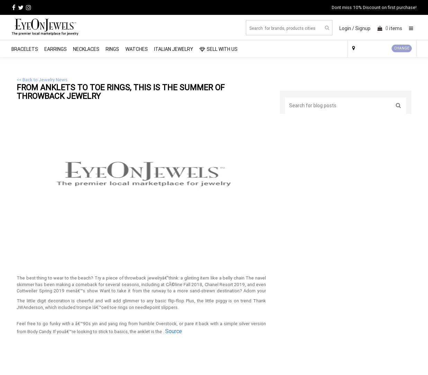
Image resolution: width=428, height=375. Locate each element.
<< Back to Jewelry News (42, 80)
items (389, 28)
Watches (136, 49)
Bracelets (24, 49)
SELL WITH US (218, 49)
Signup (363, 28)
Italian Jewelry (173, 49)
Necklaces (86, 49)
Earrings (55, 49)
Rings (112, 49)
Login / (346, 28)
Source (173, 331)
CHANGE (401, 48)
